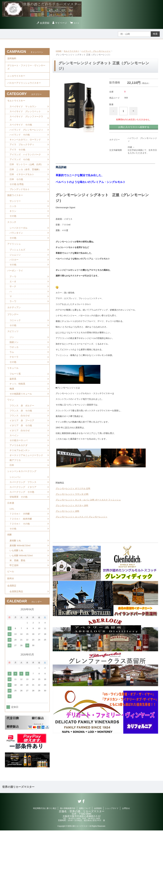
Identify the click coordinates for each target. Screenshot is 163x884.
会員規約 (98, 862)
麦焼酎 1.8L (16, 589)
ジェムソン (15, 278)
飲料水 (10, 630)
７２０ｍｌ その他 (20, 570)
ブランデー (13, 342)
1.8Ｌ (12, 555)
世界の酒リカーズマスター (18, 840)
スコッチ (12, 242)
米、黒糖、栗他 (18, 610)
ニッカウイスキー (16, 79)
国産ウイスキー (15, 213)
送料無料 (12, 59)
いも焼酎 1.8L (17, 599)
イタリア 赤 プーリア (23, 457)
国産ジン (14, 373)
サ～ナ (13, 312)
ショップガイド (112, 862)
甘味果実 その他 (19, 541)
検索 (155, 34)
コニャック (15, 349)
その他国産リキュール (21, 428)
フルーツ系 (15, 407)
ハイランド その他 (20, 146)
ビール (10, 622)
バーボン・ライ (15, 295)
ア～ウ (13, 301)
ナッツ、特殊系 (18, 417)
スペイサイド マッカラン (24, 112)
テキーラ (14, 388)
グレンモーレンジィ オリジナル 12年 (73, 488)
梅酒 (12, 423)
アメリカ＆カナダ (19, 483)
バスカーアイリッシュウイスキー (25, 87)
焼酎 (9, 582)
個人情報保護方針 (67, 862)
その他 (13, 236)
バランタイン (17, 254)
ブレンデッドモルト (20, 207)
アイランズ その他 (20, 172)
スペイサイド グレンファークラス (26, 125)
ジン (12, 368)
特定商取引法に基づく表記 (44, 862)
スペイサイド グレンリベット (26, 118)
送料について (85, 862)
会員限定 (12, 638)
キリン (13, 230)
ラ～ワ (13, 328)
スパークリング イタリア (24, 531)
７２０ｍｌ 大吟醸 (20, 560)
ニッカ (13, 225)
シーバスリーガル (19, 249)
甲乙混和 (14, 615)
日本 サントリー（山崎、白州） (25, 179)
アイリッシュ (14, 266)
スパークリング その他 (23, 536)
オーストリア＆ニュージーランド (26, 495)
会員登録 (43, 23)
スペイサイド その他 (21, 132)
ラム (12, 383)
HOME (59, 51)
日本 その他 (17, 196)
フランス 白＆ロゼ (20, 452)
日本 (12, 507)
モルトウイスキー (72, 51)
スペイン (14, 472)
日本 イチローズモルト (23, 191)
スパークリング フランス (24, 526)
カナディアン (14, 334)
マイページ (60, 23)
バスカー (14, 283)
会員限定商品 (17, 645)
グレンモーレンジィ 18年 (67, 511)
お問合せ (126, 862)
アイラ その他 (18, 161)
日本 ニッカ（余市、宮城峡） (26, 186)
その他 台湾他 (17, 201)
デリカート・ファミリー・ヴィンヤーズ (26, 69)
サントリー (15, 220)
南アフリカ (15, 502)
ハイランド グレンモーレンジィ (99, 51)
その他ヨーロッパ (19, 478)
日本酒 (10, 548)
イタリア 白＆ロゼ (20, 467)
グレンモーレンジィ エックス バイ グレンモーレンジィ (82, 517)
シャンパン (15, 521)
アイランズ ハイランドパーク (26, 166)
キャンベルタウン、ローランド (26, 151)
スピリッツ (13, 361)
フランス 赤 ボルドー (23, 441)
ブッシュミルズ (18, 272)
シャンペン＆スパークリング (22, 514)
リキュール (13, 400)
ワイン (10, 434)
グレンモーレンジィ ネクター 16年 (72, 505)
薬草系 (13, 412)
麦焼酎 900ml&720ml (21, 594)
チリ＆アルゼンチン (20, 488)
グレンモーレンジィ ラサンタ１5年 (72, 494)
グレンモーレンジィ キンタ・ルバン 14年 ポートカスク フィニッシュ (88, 500)
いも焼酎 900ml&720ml (22, 605)
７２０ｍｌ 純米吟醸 (21, 565)
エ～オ (13, 307)
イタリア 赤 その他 (21, 462)
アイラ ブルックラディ (23, 156)
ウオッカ (14, 378)
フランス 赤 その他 (21, 446)
